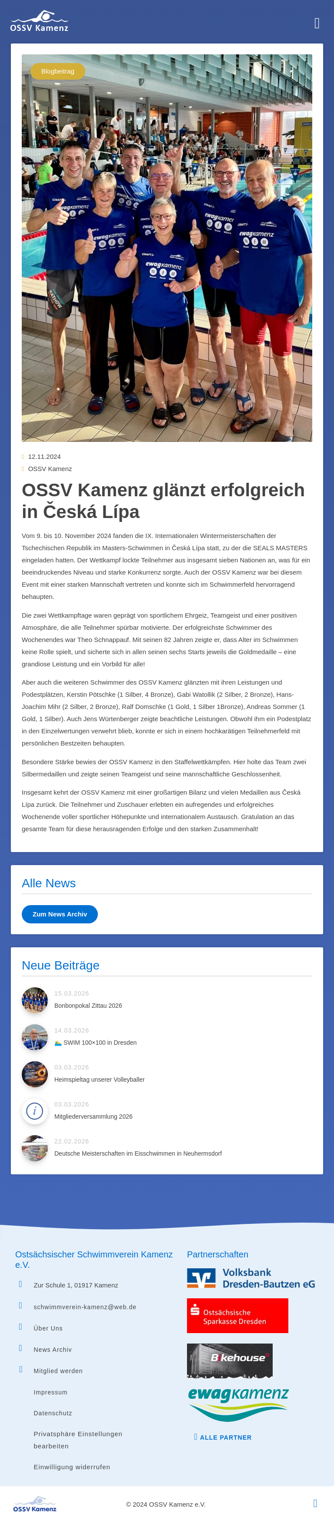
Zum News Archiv (60, 914)
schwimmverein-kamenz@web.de (85, 1307)
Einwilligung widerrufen (71, 1467)
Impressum (50, 1392)
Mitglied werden (58, 1370)
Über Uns (48, 1328)
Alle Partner (226, 1437)
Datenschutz (52, 1413)
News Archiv (52, 1349)
